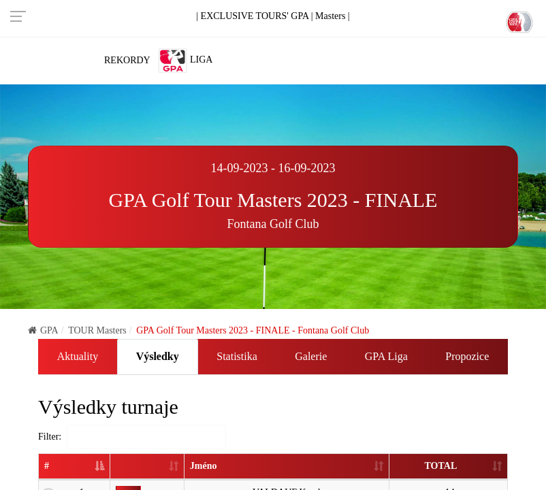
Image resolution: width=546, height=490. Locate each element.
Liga (185, 60)
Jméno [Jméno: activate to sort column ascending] (202, 466)
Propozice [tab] (467, 356)
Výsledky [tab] (157, 356)
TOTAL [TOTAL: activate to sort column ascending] (440, 466)
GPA (43, 330)
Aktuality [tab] (77, 356)
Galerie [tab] (311, 356)
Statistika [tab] (236, 356)
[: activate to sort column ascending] (146, 467)
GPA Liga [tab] (386, 356)
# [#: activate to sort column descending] (46, 466)
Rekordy (127, 60)
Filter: (132, 437)
